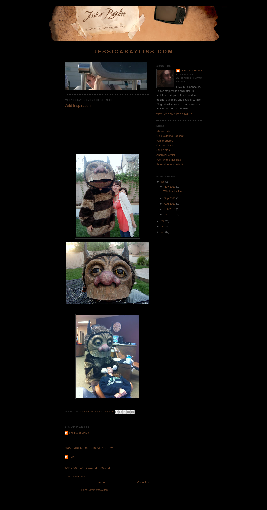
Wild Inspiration (172, 191)
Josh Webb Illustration (169, 159)
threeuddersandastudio (170, 164)
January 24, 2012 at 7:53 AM (87, 467)
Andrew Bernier (165, 154)
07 (162, 232)
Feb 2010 (170, 209)
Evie (71, 456)
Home (101, 482)
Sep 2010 (170, 198)
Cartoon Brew (164, 145)
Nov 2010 (170, 186)
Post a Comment (75, 476)
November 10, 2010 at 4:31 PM (89, 448)
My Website (163, 131)
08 (162, 226)
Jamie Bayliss (164, 140)
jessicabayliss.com (133, 51)
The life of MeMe (79, 433)
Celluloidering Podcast (169, 135)
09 (162, 221)
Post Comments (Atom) (95, 489)
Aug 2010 (170, 203)
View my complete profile (174, 114)
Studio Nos (163, 150)
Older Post (143, 482)
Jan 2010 (170, 214)
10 (162, 181)
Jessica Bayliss (191, 70)
